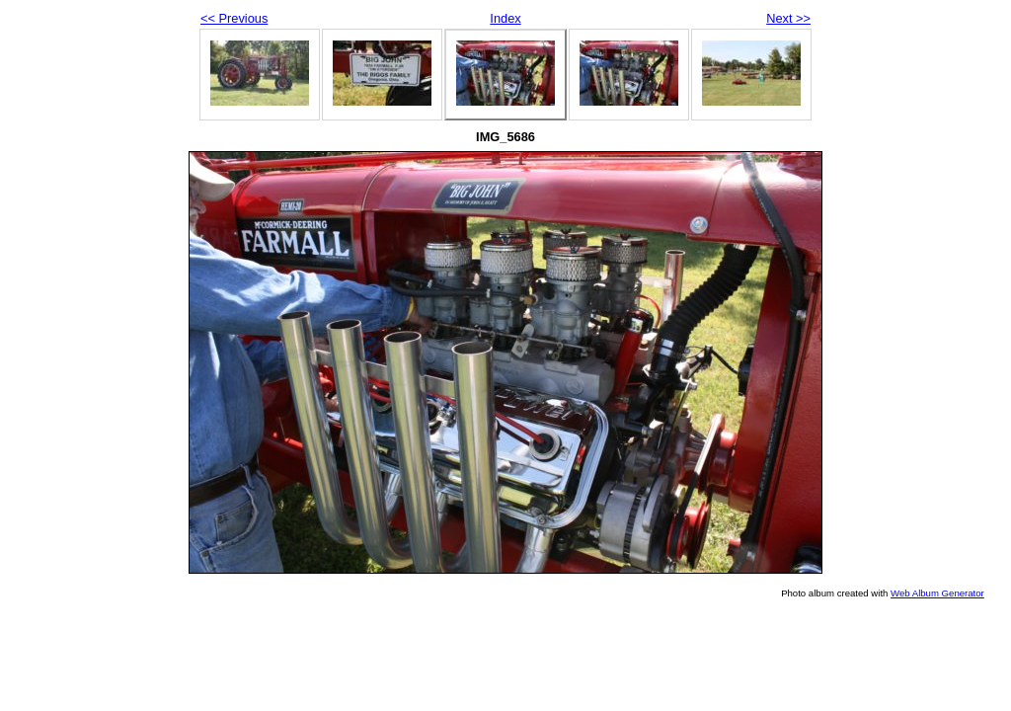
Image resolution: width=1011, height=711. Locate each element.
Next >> (788, 18)
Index (505, 18)
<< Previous (234, 18)
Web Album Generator (937, 593)
